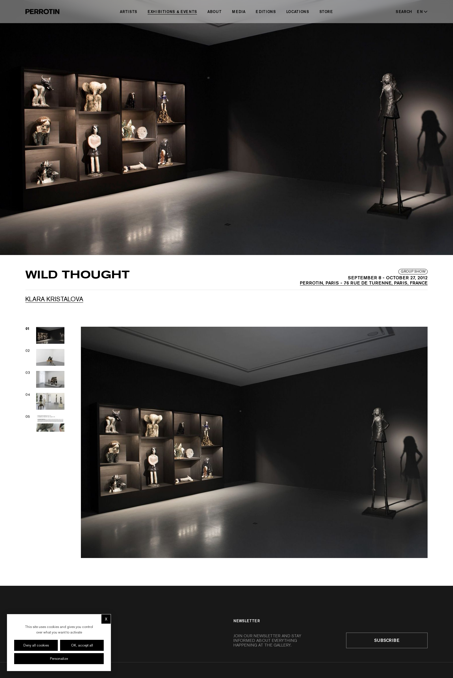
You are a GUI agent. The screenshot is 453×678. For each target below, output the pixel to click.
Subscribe (387, 640)
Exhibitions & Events (172, 11)
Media (238, 11)
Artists (128, 11)
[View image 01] (45, 335)
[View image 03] (45, 379)
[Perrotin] (42, 11)
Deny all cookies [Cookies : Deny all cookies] (36, 645)
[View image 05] (45, 423)
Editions (266, 11)
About (214, 11)
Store (326, 11)
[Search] (404, 11)
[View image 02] (45, 357)
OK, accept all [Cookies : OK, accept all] (82, 645)
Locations (297, 11)
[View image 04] (45, 401)
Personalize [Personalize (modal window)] (59, 658)
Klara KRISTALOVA (54, 299)
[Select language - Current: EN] (421, 11)
